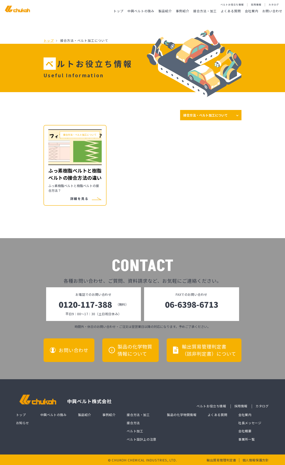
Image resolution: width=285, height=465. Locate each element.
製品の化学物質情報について (135, 350)
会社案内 (251, 11)
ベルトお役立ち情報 (232, 4)
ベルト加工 (135, 431)
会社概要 (244, 431)
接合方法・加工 (205, 11)
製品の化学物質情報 (181, 414)
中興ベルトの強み (140, 11)
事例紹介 (182, 11)
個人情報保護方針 (255, 460)
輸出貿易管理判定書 (221, 460)
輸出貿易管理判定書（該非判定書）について (209, 350)
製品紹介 (165, 11)
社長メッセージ (249, 422)
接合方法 (133, 422)
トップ (118, 11)
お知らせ (22, 422)
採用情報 (256, 4)
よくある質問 (231, 11)
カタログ (274, 4)
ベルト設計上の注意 (141, 439)
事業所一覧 (246, 439)
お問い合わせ (272, 11)
